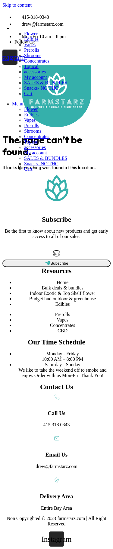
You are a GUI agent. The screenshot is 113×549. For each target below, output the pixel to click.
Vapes (30, 44)
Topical (31, 66)
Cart (28, 93)
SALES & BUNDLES (45, 82)
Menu (17, 28)
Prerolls (31, 50)
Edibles (31, 39)
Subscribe (56, 247)
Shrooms (32, 55)
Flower (31, 33)
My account (35, 77)
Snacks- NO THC (41, 88)
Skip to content (17, 5)
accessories (35, 71)
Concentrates (36, 60)
